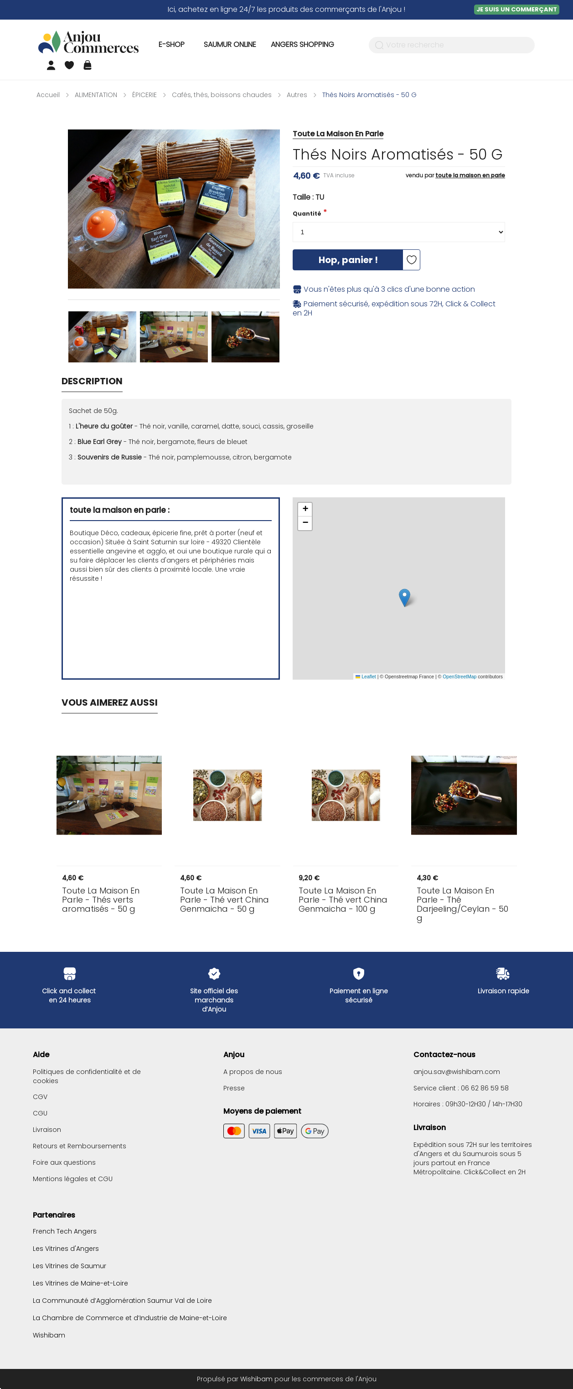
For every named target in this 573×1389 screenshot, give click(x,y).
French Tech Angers (65, 1232)
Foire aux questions (64, 1162)
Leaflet (366, 676)
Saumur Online (230, 44)
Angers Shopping (302, 44)
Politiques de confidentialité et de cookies (87, 1076)
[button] (404, 598)
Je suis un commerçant (516, 9)
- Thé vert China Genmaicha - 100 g (343, 900)
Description (92, 381)
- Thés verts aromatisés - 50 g (100, 900)
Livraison (47, 1129)
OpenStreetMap (459, 676)
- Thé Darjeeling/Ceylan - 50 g (462, 904)
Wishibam (49, 1335)
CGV (40, 1096)
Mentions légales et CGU (73, 1178)
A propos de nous (252, 1071)
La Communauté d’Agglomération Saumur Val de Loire (122, 1300)
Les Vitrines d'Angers (66, 1248)
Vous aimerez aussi (110, 702)
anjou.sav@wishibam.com (456, 1071)
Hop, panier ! (348, 259)
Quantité (307, 213)
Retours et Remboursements (79, 1146)
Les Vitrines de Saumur (69, 1265)
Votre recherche (415, 45)
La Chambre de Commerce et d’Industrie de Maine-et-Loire (130, 1317)
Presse (234, 1088)
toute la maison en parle (470, 175)
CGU (40, 1113)
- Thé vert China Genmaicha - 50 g (224, 900)
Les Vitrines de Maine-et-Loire (80, 1283)
